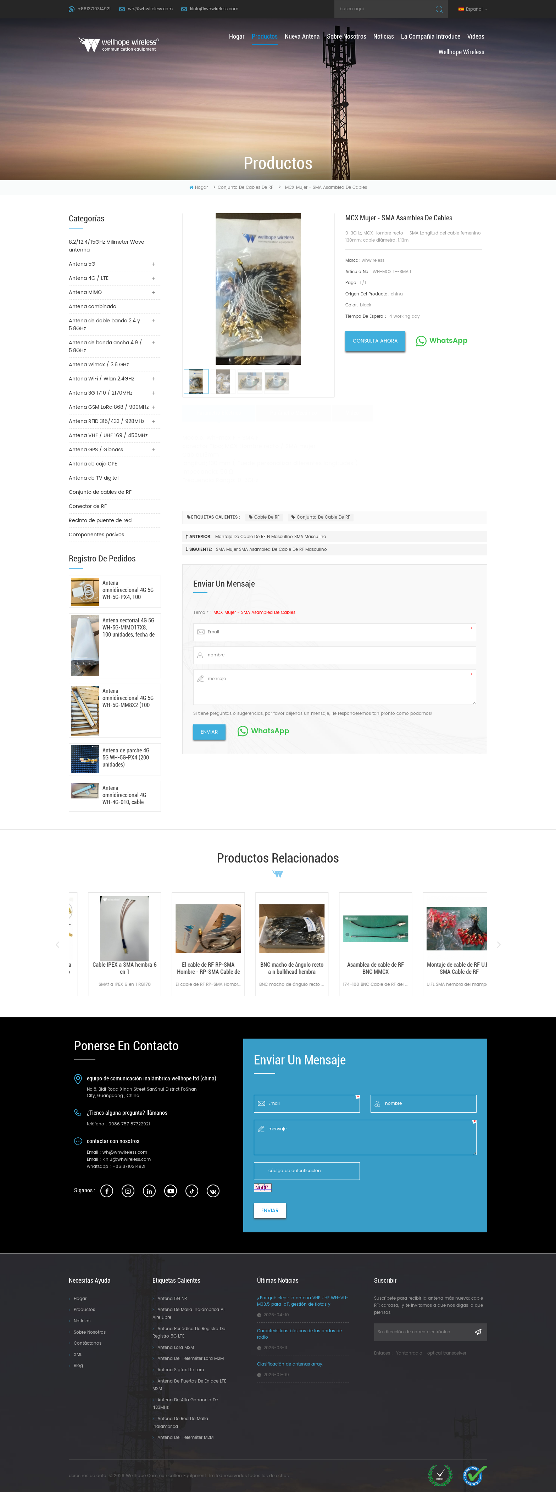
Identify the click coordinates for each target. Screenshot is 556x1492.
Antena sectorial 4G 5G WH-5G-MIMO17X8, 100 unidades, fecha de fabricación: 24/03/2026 (128, 627)
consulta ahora (375, 341)
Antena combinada (92, 307)
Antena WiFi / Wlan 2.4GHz (101, 379)
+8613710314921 (94, 9)
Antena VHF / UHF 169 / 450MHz (108, 435)
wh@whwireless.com (150, 9)
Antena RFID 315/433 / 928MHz (106, 421)
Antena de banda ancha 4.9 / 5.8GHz (105, 347)
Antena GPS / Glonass (96, 450)
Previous (57, 944)
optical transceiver (446, 1353)
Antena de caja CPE (93, 464)
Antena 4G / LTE (89, 278)
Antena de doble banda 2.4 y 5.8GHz (104, 325)
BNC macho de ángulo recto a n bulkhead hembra (361, 968)
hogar (237, 36)
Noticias (383, 36)
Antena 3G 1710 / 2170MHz (100, 393)
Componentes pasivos (96, 535)
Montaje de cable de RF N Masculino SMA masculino (270, 536)
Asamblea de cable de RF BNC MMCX (445, 968)
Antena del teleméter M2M (185, 1437)
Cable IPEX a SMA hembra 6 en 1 (194, 968)
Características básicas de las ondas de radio (299, 1334)
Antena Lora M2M (175, 1347)
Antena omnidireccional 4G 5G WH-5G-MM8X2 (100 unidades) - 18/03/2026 (128, 698)
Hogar (80, 1298)
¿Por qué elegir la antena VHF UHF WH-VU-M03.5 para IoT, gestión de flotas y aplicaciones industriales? (303, 1301)
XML (78, 1354)
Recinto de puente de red (100, 520)
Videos (475, 36)
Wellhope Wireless (461, 52)
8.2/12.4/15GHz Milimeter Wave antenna (106, 246)
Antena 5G (82, 264)
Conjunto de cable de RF (320, 517)
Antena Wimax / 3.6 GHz (99, 365)
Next (498, 944)
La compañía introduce (430, 36)
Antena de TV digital (93, 478)
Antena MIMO (85, 292)
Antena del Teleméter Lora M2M (190, 1358)
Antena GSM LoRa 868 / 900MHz (109, 407)
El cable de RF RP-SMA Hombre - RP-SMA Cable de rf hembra (278, 968)
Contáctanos (87, 1343)
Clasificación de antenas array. (290, 1364)
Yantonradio (409, 1353)
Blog (78, 1365)
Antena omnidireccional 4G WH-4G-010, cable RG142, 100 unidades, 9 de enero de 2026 (126, 795)
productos (265, 36)
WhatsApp (448, 341)
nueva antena (302, 36)
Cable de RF (264, 517)
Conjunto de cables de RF (245, 187)
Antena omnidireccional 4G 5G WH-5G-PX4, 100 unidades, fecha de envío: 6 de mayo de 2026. (128, 590)
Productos (84, 1309)
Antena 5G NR (172, 1298)
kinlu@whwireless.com (214, 9)
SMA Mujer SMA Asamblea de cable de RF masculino (271, 549)
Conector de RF (88, 506)
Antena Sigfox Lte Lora (180, 1370)
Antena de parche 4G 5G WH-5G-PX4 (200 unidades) (125, 757)
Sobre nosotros (346, 36)
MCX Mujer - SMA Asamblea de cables (254, 612)
